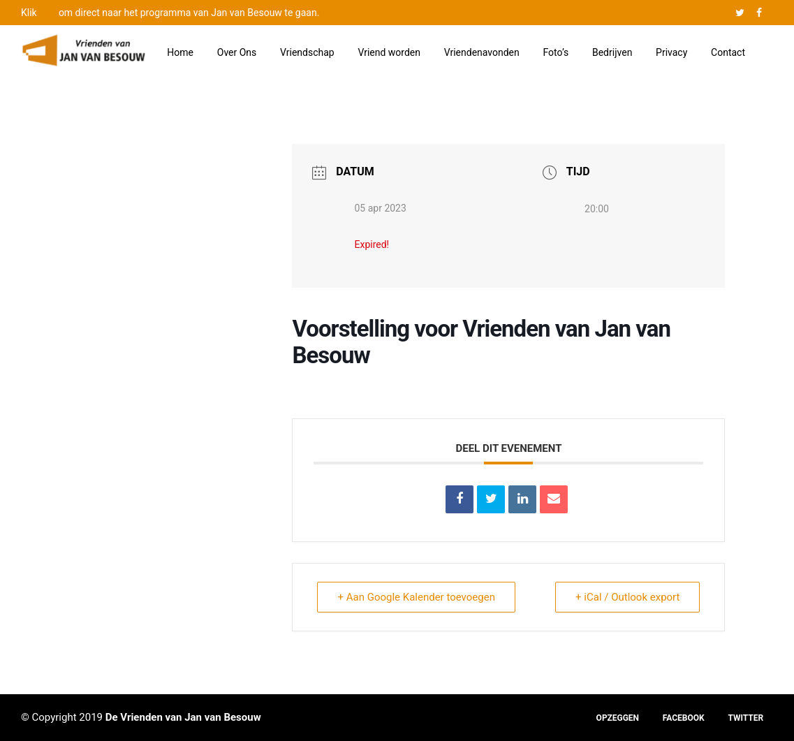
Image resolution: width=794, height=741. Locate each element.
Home (180, 52)
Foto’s (556, 52)
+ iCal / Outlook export (627, 597)
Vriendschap (307, 52)
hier (47, 12)
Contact (728, 52)
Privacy (671, 52)
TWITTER (745, 718)
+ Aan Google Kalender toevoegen (415, 597)
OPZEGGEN (617, 718)
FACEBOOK (684, 718)
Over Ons (237, 52)
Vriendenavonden (482, 52)
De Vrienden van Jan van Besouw (183, 717)
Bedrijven (612, 52)
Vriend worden (389, 52)
